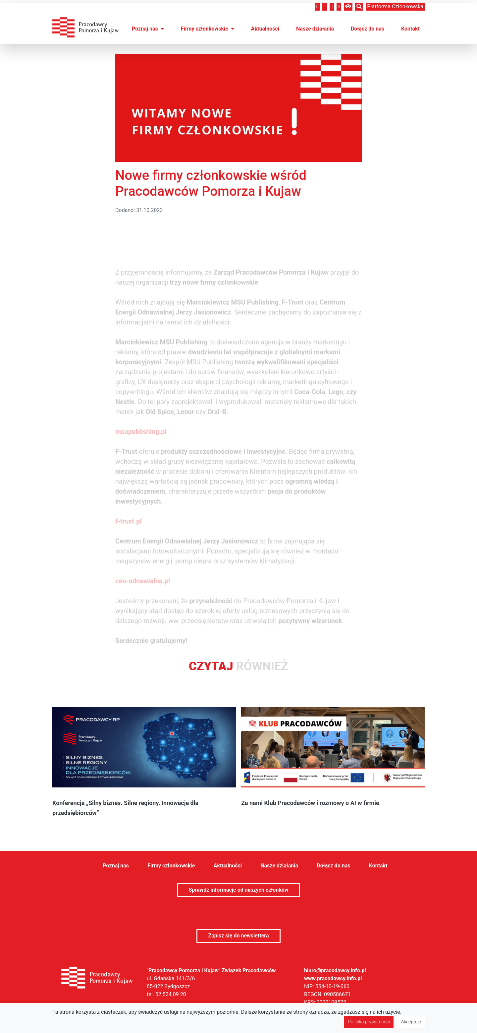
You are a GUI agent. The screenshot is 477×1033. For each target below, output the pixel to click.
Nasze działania (315, 29)
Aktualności (265, 29)
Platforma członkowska (395, 6)
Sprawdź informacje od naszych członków (238, 890)
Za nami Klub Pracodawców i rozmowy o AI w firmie (310, 802)
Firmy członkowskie (207, 29)
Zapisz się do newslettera (238, 935)
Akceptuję (411, 1021)
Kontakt (410, 29)
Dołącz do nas (367, 29)
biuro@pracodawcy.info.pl (335, 970)
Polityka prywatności (369, 1021)
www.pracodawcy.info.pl (333, 978)
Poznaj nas (148, 29)
